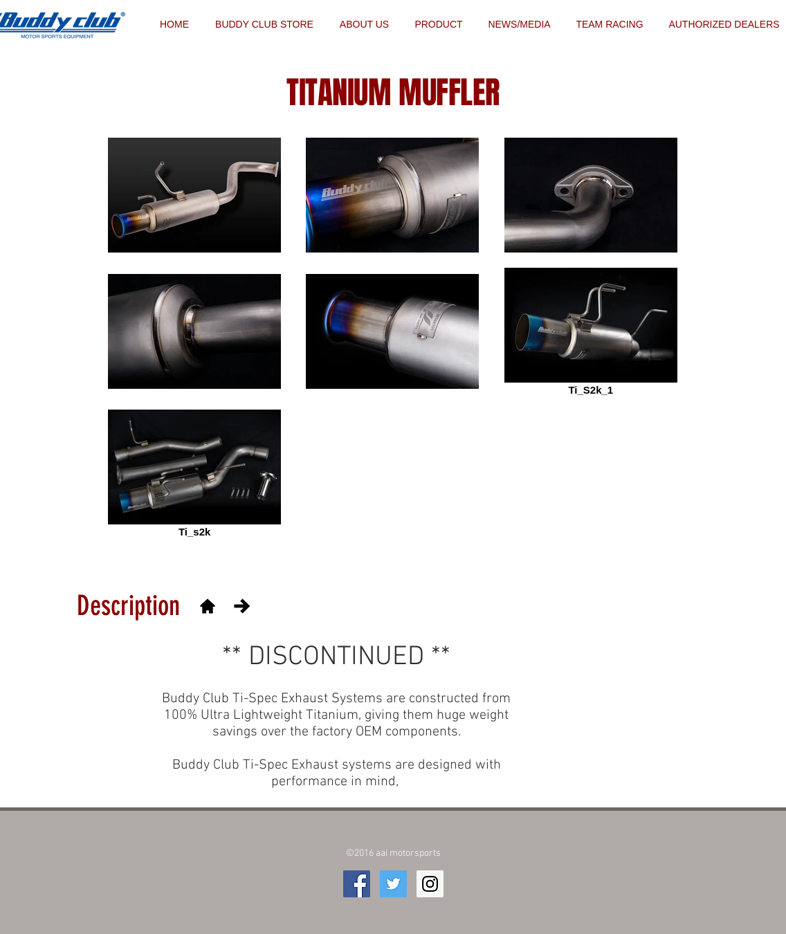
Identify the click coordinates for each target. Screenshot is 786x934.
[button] (609, 24)
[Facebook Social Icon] (356, 883)
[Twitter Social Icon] (393, 883)
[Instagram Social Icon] (430, 883)
